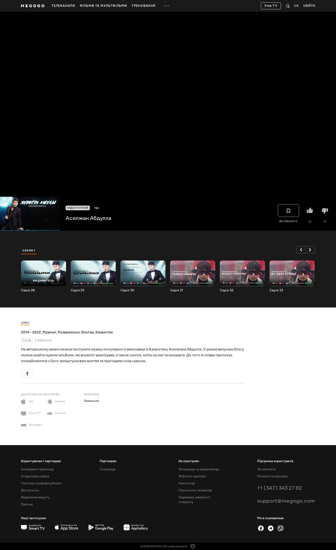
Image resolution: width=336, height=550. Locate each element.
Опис (25, 323)
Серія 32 (226, 290)
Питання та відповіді (272, 476)
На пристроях (188, 461)
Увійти (309, 6)
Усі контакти (266, 469)
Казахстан (104, 332)
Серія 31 (176, 290)
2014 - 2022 (31, 332)
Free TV (271, 6)
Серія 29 (77, 290)
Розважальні (69, 332)
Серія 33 (276, 290)
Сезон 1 (28, 250)
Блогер (87, 332)
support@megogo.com (286, 500)
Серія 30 (127, 290)
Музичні (49, 332)
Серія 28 (28, 290)
